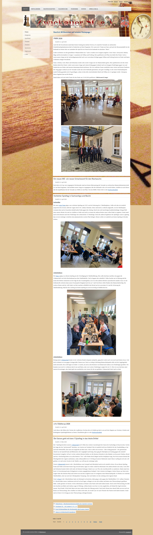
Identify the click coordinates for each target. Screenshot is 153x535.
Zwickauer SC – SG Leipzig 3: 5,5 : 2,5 (66, 506)
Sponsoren (28, 48)
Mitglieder (35, 9)
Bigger (116, 1)
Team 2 (58, 276)
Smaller (126, 1)
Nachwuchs (63, 9)
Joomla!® (128, 532)
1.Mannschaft (75, 445)
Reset (120, 1)
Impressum (28, 51)
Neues (25, 9)
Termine (27, 41)
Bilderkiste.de (42, 532)
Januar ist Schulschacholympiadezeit (65, 512)
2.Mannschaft (61, 464)
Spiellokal (93, 9)
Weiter (95, 522)
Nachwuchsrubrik (113, 190)
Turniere (74, 9)
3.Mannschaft (65, 360)
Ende (100, 522)
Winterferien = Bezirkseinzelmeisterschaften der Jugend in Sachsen (73, 504)
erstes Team (62, 205)
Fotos (83, 9)
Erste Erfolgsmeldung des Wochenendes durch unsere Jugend (72, 509)
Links (26, 54)
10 (90, 522)
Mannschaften (49, 9)
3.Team (59, 479)
